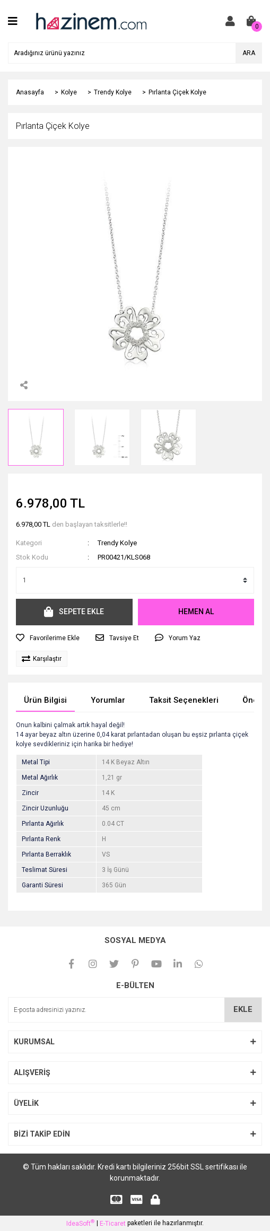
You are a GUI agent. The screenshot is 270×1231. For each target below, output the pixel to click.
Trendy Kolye (117, 543)
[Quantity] (135, 580)
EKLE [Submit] (242, 1009)
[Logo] (91, 20)
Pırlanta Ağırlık (43, 823)
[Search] (135, 53)
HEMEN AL (196, 611)
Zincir (30, 793)
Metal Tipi (36, 762)
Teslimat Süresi (44, 870)
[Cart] (251, 21)
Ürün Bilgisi (45, 700)
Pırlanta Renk (41, 839)
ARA (248, 53)
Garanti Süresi (42, 885)
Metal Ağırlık (40, 777)
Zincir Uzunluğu (45, 808)
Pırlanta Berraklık (46, 854)
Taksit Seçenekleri (184, 700)
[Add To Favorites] (48, 638)
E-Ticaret (113, 1223)
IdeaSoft (80, 1223)
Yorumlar (108, 700)
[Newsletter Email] (135, 1010)
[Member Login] (230, 21)
